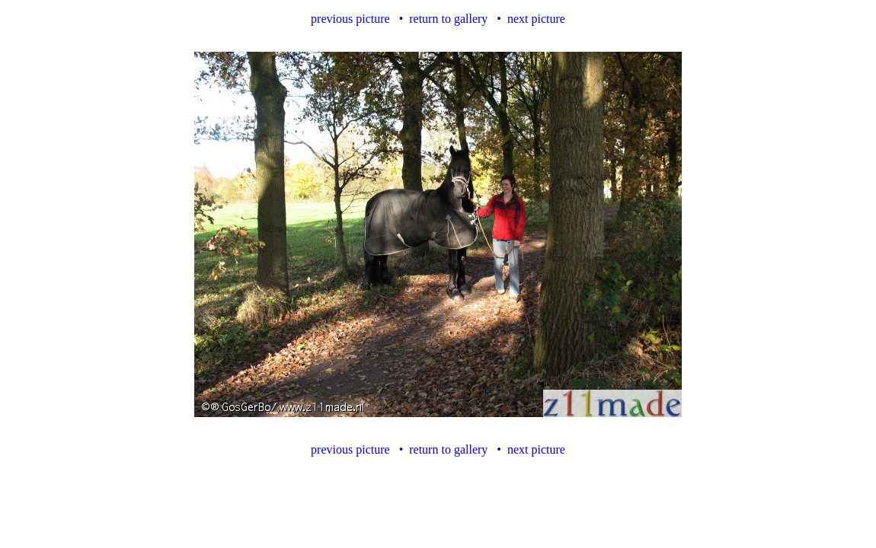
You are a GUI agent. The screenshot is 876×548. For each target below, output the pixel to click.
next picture (536, 18)
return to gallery (448, 18)
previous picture (350, 18)
